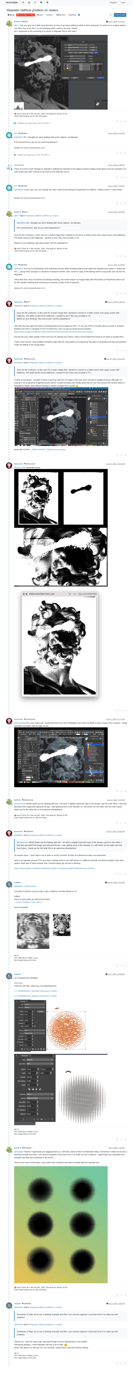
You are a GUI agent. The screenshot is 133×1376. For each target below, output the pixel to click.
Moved (11, 15)
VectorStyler (12, 2)
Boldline (17, 22)
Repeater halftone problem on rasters (42, 216)
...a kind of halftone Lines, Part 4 (28, 902)
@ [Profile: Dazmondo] (20, 467)
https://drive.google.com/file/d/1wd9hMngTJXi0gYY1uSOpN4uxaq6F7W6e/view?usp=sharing (54, 868)
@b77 (25, 22)
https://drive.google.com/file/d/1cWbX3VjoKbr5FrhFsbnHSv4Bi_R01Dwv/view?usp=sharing (53, 332)
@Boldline (22, 133)
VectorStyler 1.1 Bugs (25, 15)
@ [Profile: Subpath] (18, 1152)
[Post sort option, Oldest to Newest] (110, 15)
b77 (15, 133)
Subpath (17, 882)
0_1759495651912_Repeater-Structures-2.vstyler (35, 996)
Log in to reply (120, 15)
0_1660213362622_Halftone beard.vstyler (47, 449)
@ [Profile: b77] (16, 25)
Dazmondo (18, 302)
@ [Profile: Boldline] (18, 137)
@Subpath (26, 1148)
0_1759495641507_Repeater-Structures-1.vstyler (35, 991)
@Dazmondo (29, 359)
